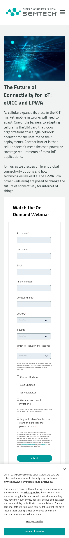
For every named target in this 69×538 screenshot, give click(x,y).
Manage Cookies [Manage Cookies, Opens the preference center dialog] (34, 521)
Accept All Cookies (34, 531)
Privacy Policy (32, 492)
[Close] (65, 469)
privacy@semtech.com (28, 444)
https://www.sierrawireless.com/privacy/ (29, 482)
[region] (34, 501)
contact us (44, 444)
